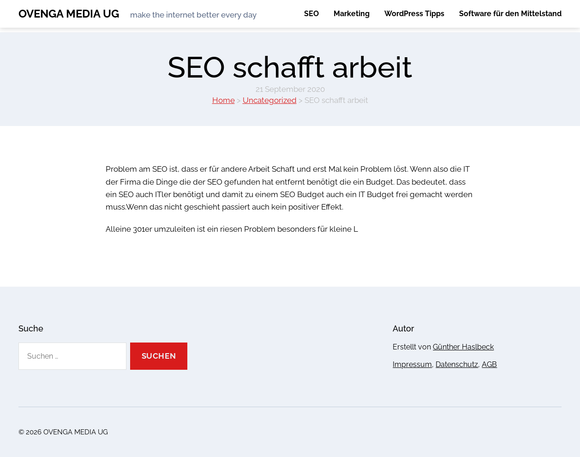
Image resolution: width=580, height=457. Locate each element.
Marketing (352, 13)
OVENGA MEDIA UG (68, 13)
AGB (489, 364)
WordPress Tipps (414, 13)
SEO (311, 13)
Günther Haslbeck (463, 347)
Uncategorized (270, 100)
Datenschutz (457, 364)
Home (223, 100)
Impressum (412, 364)
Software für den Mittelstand (510, 13)
